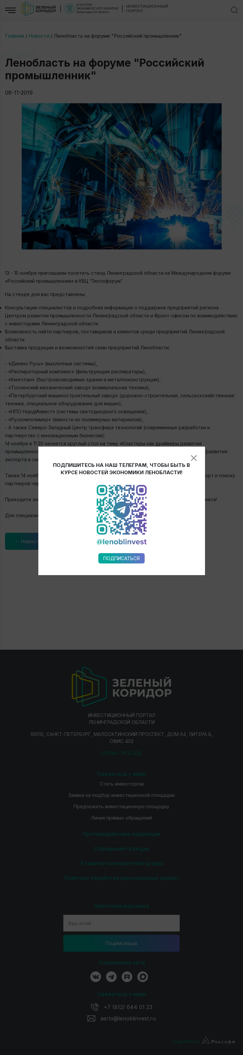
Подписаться (121, 393)
